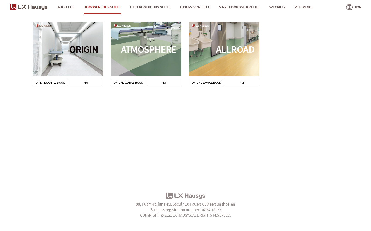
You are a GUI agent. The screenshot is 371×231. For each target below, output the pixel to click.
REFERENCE (304, 7)
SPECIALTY (277, 7)
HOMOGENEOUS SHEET (102, 7)
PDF (85, 82)
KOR (358, 7)
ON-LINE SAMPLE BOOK (50, 82)
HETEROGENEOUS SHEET (150, 7)
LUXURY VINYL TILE (195, 7)
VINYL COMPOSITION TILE (239, 7)
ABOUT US (66, 7)
